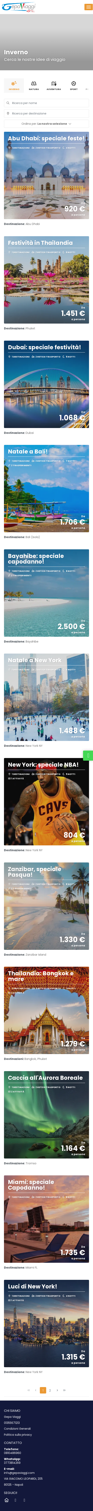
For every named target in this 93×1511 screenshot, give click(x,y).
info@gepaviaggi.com (19, 1473)
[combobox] (46, 113)
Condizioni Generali (17, 1429)
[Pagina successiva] (57, 1390)
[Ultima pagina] (64, 1390)
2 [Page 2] (50, 1390)
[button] (46, 124)
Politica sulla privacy (18, 1435)
